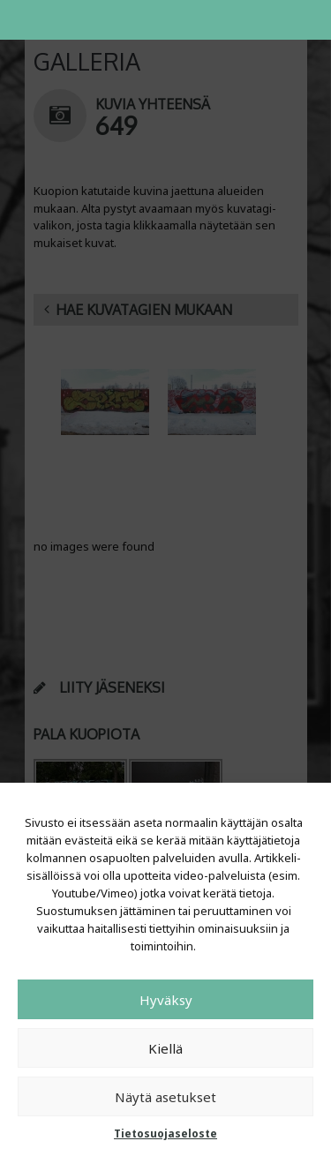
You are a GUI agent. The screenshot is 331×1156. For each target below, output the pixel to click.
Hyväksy (165, 1000)
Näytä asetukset (165, 1097)
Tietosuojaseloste (165, 1133)
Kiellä (165, 1048)
